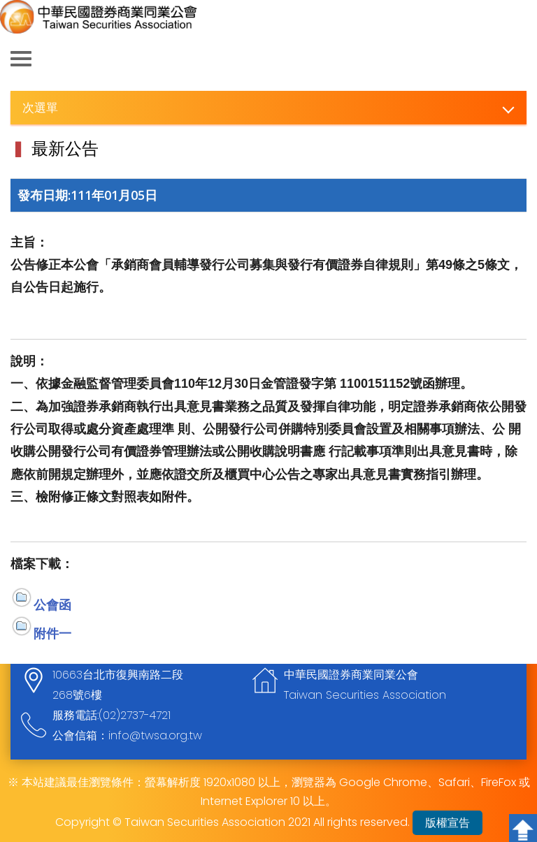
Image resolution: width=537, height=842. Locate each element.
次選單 (40, 107)
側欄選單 (20, 58)
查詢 (516, 59)
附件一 (52, 633)
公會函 (52, 604)
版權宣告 (447, 823)
